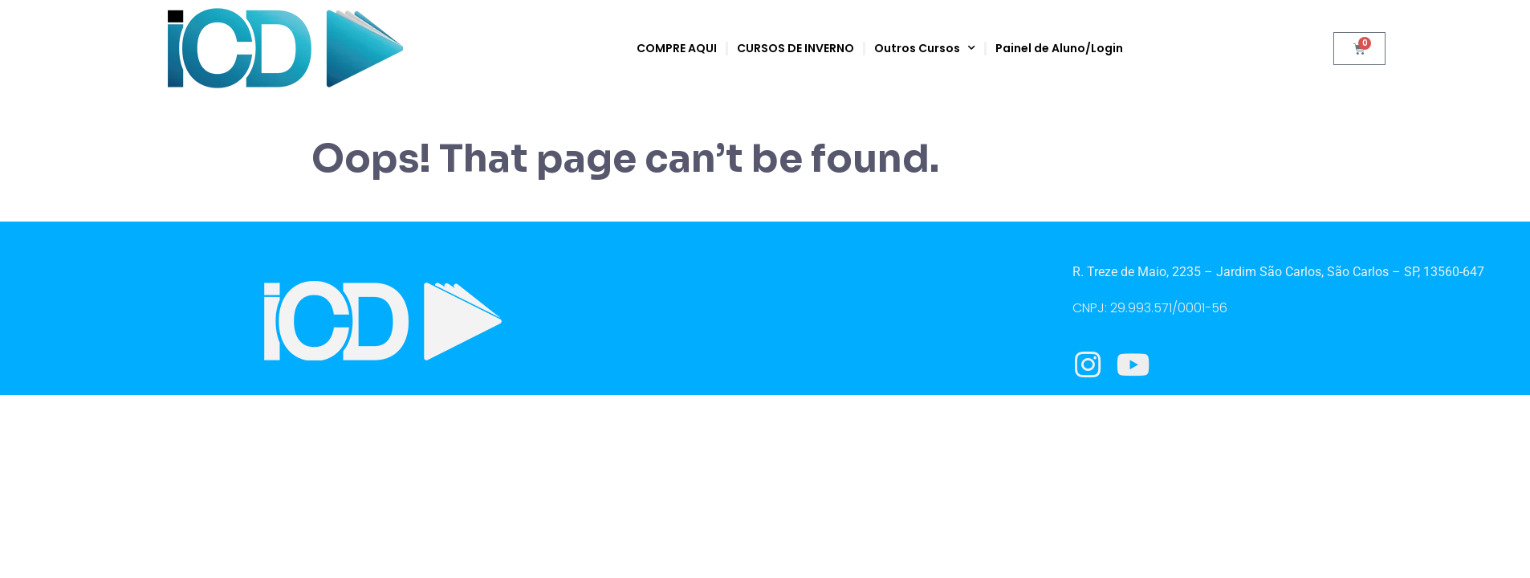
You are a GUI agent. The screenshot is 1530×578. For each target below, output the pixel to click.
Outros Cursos (924, 48)
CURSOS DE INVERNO (795, 48)
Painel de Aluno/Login (1059, 48)
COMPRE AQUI (677, 48)
